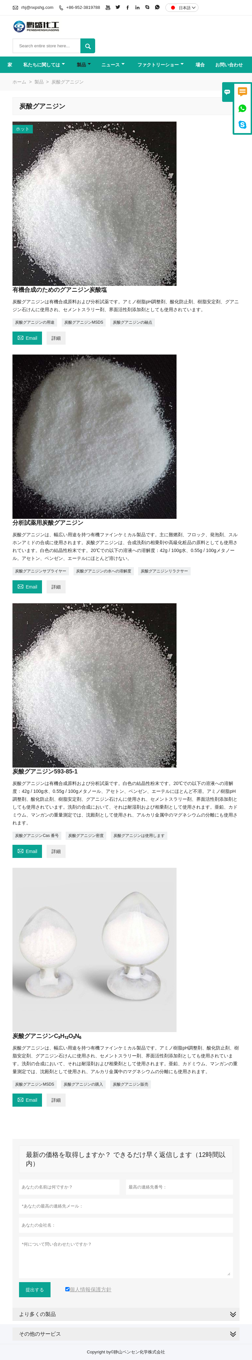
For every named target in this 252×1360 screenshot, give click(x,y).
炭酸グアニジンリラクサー (164, 571)
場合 (200, 64)
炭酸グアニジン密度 (86, 835)
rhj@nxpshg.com (37, 7)
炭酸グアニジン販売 (130, 1084)
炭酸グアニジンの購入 (83, 1084)
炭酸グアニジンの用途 (34, 322)
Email (27, 337)
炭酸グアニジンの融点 (132, 322)
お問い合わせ (229, 64)
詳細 (56, 338)
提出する (35, 1289)
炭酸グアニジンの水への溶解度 (103, 571)
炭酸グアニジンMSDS (83, 322)
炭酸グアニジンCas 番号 (37, 835)
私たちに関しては (44, 64)
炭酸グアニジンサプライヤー (40, 571)
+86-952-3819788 (83, 7)
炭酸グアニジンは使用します (139, 835)
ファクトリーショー (160, 64)
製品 (84, 64)
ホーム (19, 81)
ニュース (113, 64)
